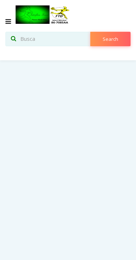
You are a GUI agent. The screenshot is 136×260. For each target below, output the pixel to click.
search (110, 39)
